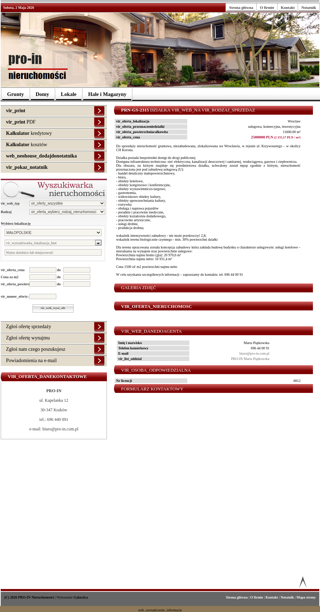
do (59, 270)
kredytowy (29, 133)
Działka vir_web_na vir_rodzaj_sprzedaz (188, 110)
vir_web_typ (10, 203)
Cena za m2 (9, 277)
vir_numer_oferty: (15, 296)
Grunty (15, 94)
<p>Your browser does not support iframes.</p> (212, 491)
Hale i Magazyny (107, 94)
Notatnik (308, 7)
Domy (42, 94)
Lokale (68, 94)
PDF (21, 122)
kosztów (26, 144)
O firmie (267, 7)
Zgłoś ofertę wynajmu (28, 338)
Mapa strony (306, 597)
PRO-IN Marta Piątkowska (250, 359)
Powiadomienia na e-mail (31, 360)
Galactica (81, 597)
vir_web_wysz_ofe (53, 308)
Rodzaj (6, 212)
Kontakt (288, 7)
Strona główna (241, 7)
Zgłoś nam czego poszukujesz (35, 349)
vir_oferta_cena (12, 270)
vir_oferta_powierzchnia (15, 284)
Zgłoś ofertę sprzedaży (28, 326)
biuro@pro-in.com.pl (254, 353)
